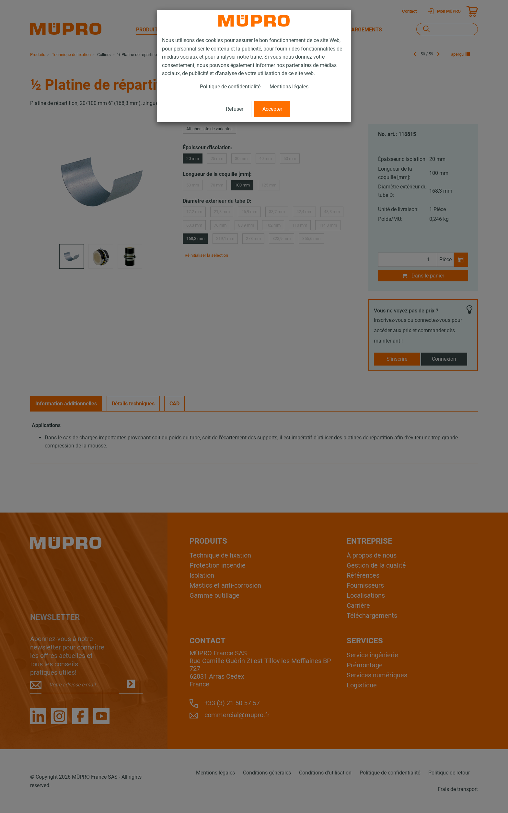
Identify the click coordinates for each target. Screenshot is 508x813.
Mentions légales (289, 87)
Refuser (234, 109)
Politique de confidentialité (230, 87)
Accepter (272, 109)
